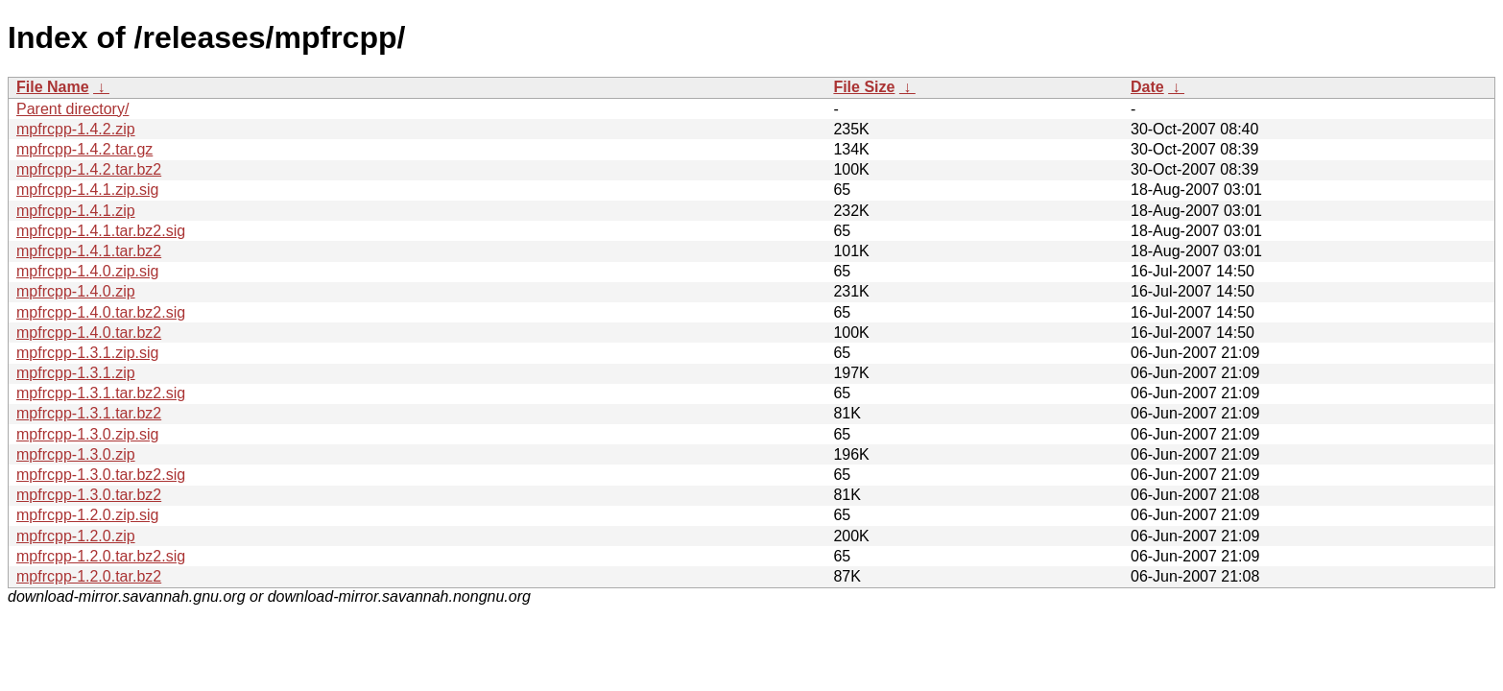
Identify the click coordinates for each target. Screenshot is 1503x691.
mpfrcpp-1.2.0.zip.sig (87, 515)
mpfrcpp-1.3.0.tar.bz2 (88, 495)
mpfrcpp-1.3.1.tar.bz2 (88, 413)
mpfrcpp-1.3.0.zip (75, 454)
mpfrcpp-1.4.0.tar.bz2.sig (100, 312)
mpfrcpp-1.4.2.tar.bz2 (88, 169)
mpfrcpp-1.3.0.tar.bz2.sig (100, 474)
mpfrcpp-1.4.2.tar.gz (84, 149)
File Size (864, 87)
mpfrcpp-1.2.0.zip (75, 536)
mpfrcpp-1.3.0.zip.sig (87, 434)
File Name (52, 87)
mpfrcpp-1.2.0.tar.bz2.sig (100, 556)
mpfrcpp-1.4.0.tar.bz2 (88, 332)
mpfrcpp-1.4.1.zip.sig (87, 189)
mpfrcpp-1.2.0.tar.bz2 (88, 576)
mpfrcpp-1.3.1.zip (75, 373)
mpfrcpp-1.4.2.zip (75, 129)
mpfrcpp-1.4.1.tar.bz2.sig (100, 231)
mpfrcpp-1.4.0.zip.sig (87, 271)
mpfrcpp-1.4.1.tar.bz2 (88, 251)
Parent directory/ (72, 109)
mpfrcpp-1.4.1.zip (75, 211)
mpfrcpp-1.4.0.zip (75, 291)
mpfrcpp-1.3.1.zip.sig (87, 353)
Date (1147, 87)
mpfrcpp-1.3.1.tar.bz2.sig (100, 393)
